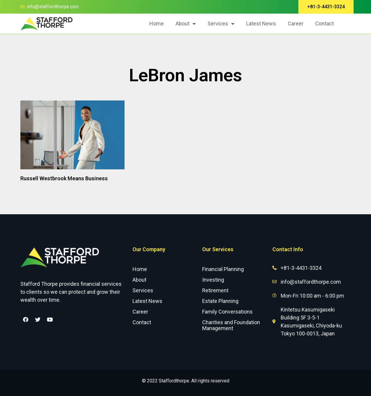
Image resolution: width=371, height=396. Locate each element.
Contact (324, 23)
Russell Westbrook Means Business (64, 178)
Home (156, 23)
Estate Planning (220, 301)
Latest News (261, 23)
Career (295, 23)
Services (220, 23)
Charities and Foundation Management (231, 325)
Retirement (215, 290)
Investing (213, 280)
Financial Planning (223, 269)
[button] (326, 7)
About (186, 23)
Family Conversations (227, 312)
